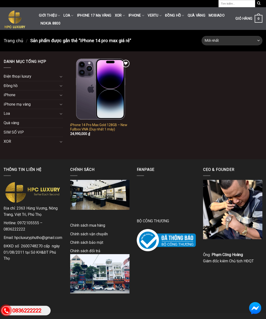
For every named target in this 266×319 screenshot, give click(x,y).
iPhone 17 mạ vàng (94, 16)
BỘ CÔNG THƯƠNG (153, 221)
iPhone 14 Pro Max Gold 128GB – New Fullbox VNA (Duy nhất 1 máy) (98, 127)
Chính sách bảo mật (86, 242)
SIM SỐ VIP (14, 132)
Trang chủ (13, 40)
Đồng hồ (174, 15)
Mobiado (217, 16)
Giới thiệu (49, 15)
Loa (68, 15)
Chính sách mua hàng (87, 225)
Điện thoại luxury (17, 76)
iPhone (136, 15)
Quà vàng (196, 16)
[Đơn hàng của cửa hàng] (232, 40)
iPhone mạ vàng (17, 104)
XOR (120, 15)
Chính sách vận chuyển (89, 234)
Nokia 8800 (50, 23)
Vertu (155, 15)
